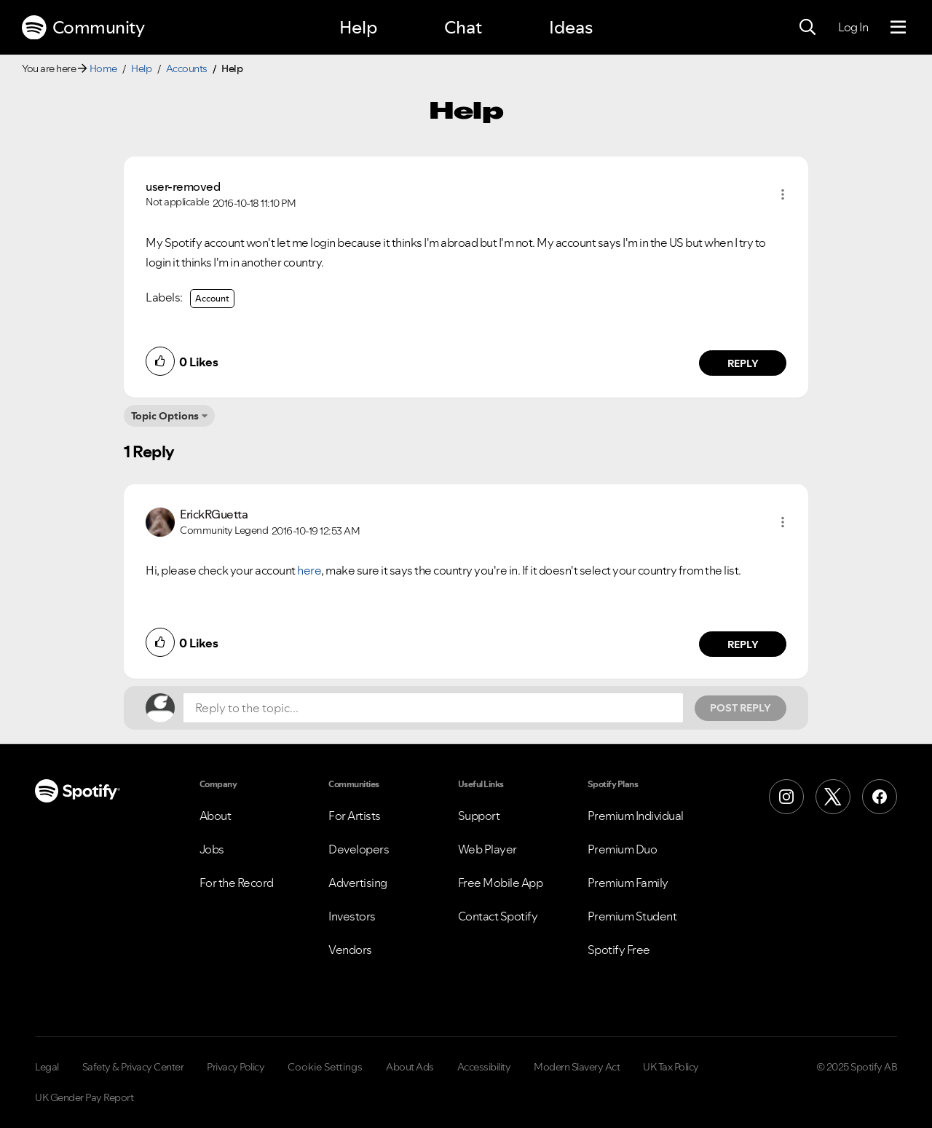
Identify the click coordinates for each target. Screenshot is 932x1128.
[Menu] (898, 27)
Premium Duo (622, 849)
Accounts (187, 68)
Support (479, 816)
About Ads (410, 1066)
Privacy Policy (235, 1066)
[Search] (807, 27)
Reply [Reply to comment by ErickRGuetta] (743, 644)
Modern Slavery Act (577, 1066)
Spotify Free (619, 950)
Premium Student (632, 916)
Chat (463, 27)
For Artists (354, 816)
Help (358, 27)
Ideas (571, 27)
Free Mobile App (500, 883)
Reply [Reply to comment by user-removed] (743, 363)
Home (103, 68)
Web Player (487, 849)
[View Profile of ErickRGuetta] (214, 514)
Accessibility (484, 1066)
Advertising (357, 883)
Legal (47, 1066)
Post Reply (740, 708)
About (216, 816)
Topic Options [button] (165, 416)
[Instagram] (786, 796)
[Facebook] (879, 796)
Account (212, 298)
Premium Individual (636, 816)
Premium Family (628, 883)
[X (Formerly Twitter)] (833, 796)
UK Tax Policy (671, 1066)
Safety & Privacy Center (133, 1066)
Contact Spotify (498, 916)
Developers (358, 849)
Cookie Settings (325, 1066)
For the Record (237, 883)
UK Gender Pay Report (84, 1097)
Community (83, 27)
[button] (783, 194)
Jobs (212, 849)
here (309, 570)
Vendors (350, 950)
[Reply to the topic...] (433, 707)
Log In (853, 27)
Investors (352, 916)
